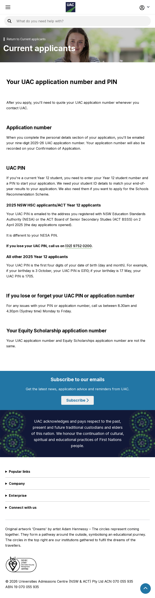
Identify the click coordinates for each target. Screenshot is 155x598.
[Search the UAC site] (67, 21)
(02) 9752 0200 (78, 246)
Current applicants (33, 39)
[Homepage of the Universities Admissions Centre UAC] (70, 7)
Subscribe (77, 400)
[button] (136, 7)
